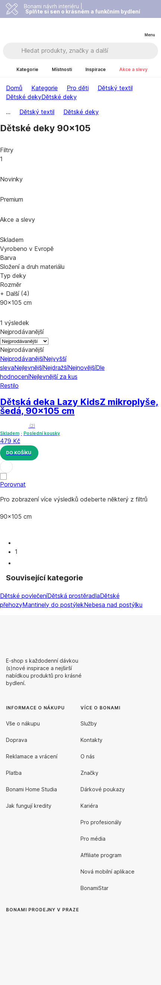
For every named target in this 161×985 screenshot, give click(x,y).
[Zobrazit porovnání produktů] (119, 29)
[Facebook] (131, 633)
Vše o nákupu (23, 723)
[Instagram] (149, 633)
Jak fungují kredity (28, 806)
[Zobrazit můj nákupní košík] (134, 28)
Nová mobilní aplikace (107, 871)
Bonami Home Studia (31, 789)
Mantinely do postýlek (53, 604)
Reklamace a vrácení (31, 756)
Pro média (92, 838)
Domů (14, 88)
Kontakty (91, 740)
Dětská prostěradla (73, 595)
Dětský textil (115, 88)
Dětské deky (59, 97)
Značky (89, 773)
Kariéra (89, 806)
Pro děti (78, 88)
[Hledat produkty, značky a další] (89, 50)
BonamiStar (94, 888)
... (8, 112)
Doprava (16, 740)
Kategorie (44, 88)
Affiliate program (100, 855)
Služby (88, 723)
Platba (14, 773)
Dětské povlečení (23, 595)
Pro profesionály (100, 822)
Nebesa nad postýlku (113, 604)
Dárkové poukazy (102, 789)
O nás (87, 756)
